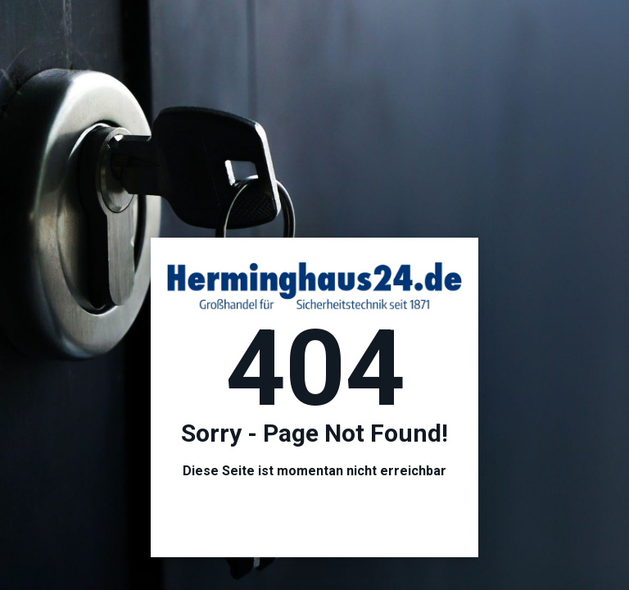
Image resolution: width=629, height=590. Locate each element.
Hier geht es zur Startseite (314, 516)
